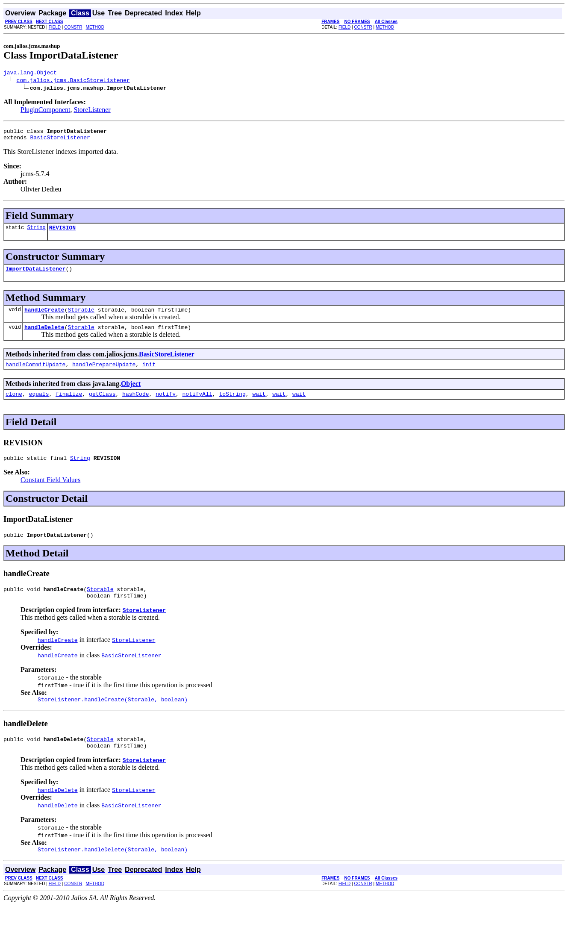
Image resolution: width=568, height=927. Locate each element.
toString (232, 405)
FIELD (55, 27)
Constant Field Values (50, 492)
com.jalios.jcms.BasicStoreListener (73, 81)
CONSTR (73, 27)
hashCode (135, 405)
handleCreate (44, 317)
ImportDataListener (35, 275)
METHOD (95, 27)
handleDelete (44, 336)
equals (39, 405)
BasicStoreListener (60, 141)
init (149, 374)
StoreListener (92, 111)
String (36, 232)
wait (258, 405)
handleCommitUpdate (35, 374)
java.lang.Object (30, 73)
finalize (69, 405)
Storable (81, 317)
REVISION (62, 232)
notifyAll (197, 405)
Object (131, 393)
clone (14, 405)
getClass (102, 405)
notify (166, 405)
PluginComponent (45, 111)
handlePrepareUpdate (103, 374)
